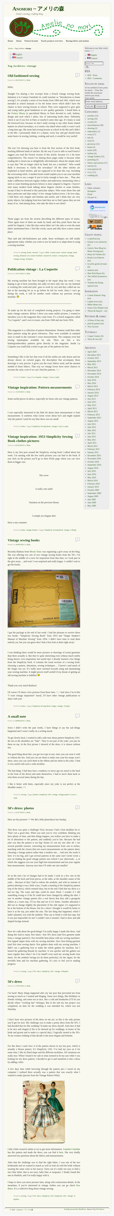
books (29, 252)
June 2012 (92, 427)
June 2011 (92, 436)
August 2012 (93, 421)
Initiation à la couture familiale (31, 256)
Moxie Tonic (36, 551)
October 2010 (93, 462)
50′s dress (15, 981)
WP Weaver (100, 1209)
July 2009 (92, 499)
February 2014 (94, 389)
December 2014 (94, 370)
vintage (71, 256)
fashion (91, 153)
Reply (73, 530)
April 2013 (92, 408)
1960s (47, 252)
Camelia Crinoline (71, 1149)
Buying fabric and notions (77, 41)
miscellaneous (93, 125)
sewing (23, 252)
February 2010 (94, 484)
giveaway (92, 144)
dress (39, 971)
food (89, 141)
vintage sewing (19, 259)
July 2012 (92, 424)
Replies (29, 259)
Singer (53, 706)
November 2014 (94, 374)
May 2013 (92, 405)
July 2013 (92, 399)
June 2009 (92, 502)
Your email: (90, 98)
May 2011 (92, 440)
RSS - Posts (92, 75)
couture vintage (66, 252)
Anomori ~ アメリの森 (38, 9)
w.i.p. (90, 172)
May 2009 (92, 506)
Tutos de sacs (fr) (95, 339)
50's (34, 971)
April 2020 (92, 352)
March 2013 (93, 411)
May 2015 (92, 364)
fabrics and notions (96, 163)
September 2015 (94, 361)
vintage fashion (32, 530)
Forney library (18, 113)
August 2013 (93, 396)
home (90, 147)
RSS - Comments (95, 78)
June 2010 (92, 474)
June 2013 (92, 402)
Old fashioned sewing (23, 76)
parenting (91, 159)
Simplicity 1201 (45, 795)
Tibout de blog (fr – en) (97, 311)
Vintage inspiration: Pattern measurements (40, 387)
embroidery (92, 131)
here (60, 415)
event (90, 134)
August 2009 (93, 496)
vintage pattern (64, 795)
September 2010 (94, 465)
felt (89, 138)
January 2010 (93, 487)
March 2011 (93, 446)
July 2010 (92, 471)
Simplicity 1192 (48, 1196)
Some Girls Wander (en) (98, 308)
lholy (28, 80)
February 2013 (94, 414)
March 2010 (93, 480)
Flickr (90, 194)
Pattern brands (31, 41)
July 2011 (92, 433)
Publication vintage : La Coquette (33, 269)
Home (10, 41)
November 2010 (94, 458)
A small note (17, 716)
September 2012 (94, 417)
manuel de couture (50, 256)
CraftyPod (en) (94, 238)
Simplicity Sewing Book (41, 426)
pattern (35, 795)
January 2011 (93, 452)
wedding (91, 175)
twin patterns (93, 169)
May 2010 (92, 477)
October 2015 (93, 358)
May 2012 (92, 430)
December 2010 (94, 455)
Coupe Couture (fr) (96, 336)
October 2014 (93, 377)
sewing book (63, 256)
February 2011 (94, 449)
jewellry (91, 116)
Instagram (92, 191)
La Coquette (37, 377)
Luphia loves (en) (95, 301)
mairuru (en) (93, 270)
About (19, 41)
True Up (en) (93, 326)
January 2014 (93, 392)
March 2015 (93, 367)
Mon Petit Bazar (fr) (96, 273)
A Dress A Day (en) (96, 320)
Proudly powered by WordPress (75, 1209)
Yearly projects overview (52, 41)
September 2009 (94, 493)
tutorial (35, 252)
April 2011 (92, 443)
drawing (91, 128)
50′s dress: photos (21, 808)
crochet (91, 122)
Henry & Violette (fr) (96, 254)
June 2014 (92, 380)
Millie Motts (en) (95, 304)
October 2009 (93, 490)
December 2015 (94, 355)
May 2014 (92, 383)
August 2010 (93, 468)
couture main (55, 252)
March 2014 (93, 386)
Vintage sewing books (24, 540)
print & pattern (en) (96, 323)
